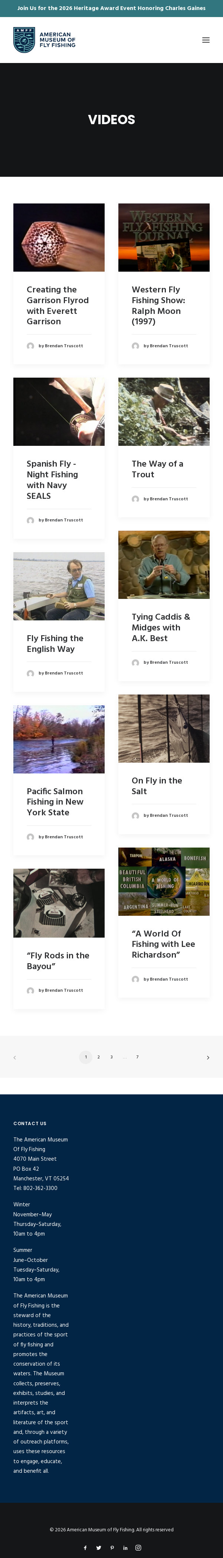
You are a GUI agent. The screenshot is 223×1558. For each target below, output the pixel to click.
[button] (206, 40)
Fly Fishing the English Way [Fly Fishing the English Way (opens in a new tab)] (55, 644)
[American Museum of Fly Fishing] (44, 40)
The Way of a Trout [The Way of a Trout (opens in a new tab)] (157, 469)
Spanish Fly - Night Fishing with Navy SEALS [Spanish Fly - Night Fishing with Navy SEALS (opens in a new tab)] (52, 480)
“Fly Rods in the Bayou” (58, 961)
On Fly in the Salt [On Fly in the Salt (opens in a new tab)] (157, 786)
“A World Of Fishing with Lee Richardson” (163, 945)
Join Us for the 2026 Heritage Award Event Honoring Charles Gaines (111, 8)
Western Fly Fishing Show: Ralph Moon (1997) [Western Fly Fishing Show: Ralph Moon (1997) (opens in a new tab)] (158, 306)
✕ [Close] (215, 8)
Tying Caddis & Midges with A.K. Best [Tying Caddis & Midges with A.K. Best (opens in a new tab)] (161, 628)
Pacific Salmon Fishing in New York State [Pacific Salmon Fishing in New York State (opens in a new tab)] (55, 803)
